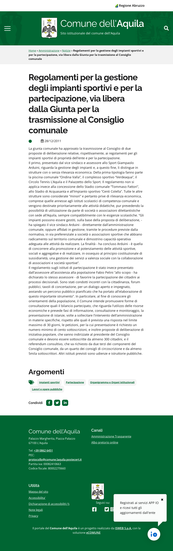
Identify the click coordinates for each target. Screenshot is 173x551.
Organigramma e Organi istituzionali (112, 382)
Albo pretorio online (104, 442)
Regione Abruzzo (130, 5)
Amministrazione (49, 50)
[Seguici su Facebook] (94, 509)
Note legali (36, 510)
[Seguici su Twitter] (107, 509)
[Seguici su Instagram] (112, 509)
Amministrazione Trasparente (111, 436)
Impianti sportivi (49, 382)
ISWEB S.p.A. (123, 528)
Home (32, 50)
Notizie (66, 50)
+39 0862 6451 (43, 450)
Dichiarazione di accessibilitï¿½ (49, 504)
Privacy (33, 516)
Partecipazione (75, 382)
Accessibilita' (37, 498)
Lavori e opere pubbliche (47, 389)
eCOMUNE (93, 533)
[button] (7, 28)
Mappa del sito (38, 492)
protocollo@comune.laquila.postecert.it (55, 459)
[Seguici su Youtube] (100, 509)
